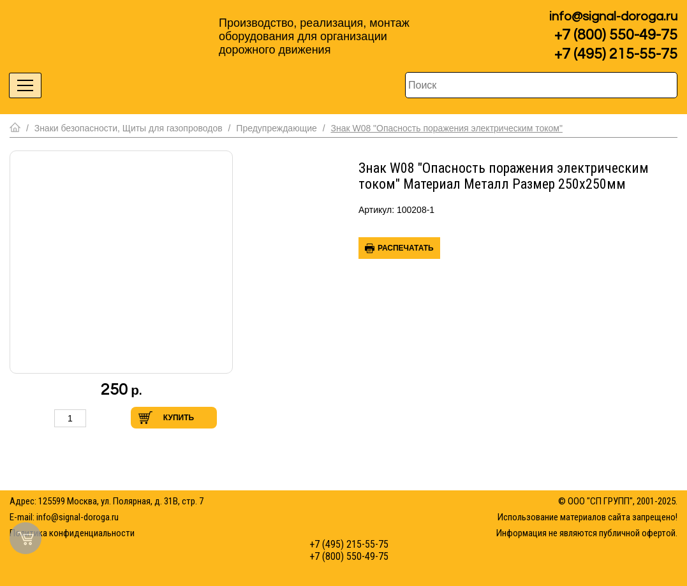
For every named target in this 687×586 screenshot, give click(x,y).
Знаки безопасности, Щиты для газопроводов (128, 128)
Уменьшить (41, 418)
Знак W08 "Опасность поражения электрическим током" (446, 128)
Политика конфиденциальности (72, 533)
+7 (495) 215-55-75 (615, 54)
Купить (178, 417)
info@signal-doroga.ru (613, 16)
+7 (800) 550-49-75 (615, 35)
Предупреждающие (276, 128)
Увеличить (99, 418)
